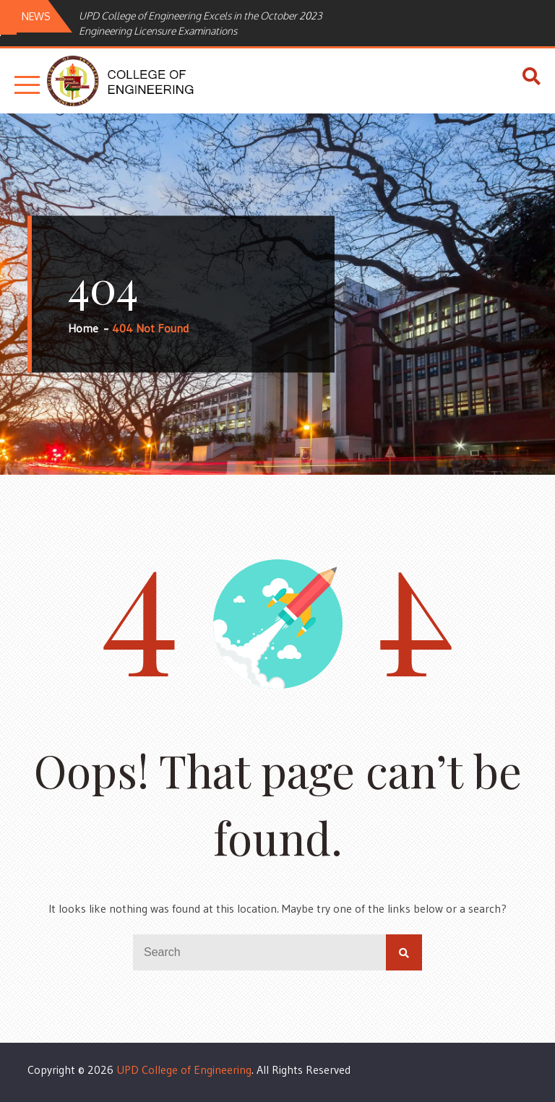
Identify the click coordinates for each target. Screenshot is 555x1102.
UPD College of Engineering (183, 1069)
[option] (219, 23)
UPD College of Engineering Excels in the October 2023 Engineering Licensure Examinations (200, 23)
